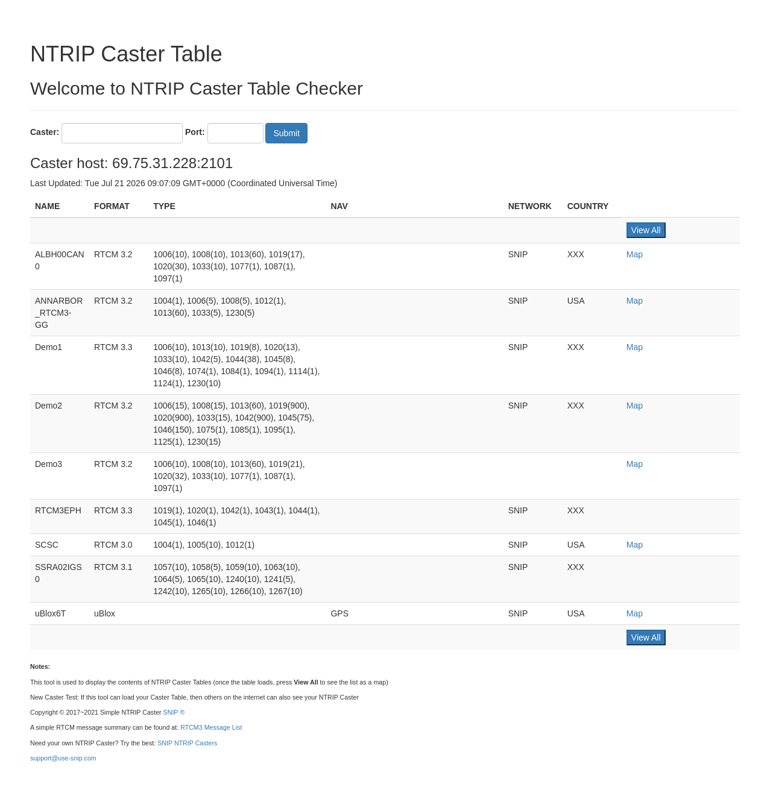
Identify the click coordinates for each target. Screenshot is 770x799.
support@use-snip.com (63, 758)
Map (634, 254)
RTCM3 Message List (211, 727)
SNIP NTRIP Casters (187, 743)
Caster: (44, 132)
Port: (195, 132)
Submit (286, 133)
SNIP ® (174, 712)
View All (646, 230)
